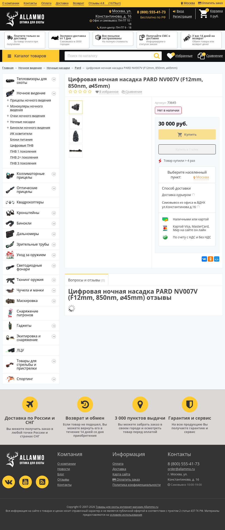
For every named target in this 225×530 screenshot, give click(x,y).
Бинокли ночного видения (30, 128)
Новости (63, 469)
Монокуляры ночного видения (26, 108)
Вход (180, 11)
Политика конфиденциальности (136, 485)
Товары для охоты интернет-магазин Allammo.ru (127, 507)
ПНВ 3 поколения (23, 163)
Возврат (78, 3)
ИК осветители (21, 133)
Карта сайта (121, 474)
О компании (10, 3)
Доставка (62, 3)
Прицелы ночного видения (30, 100)
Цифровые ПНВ (21, 145)
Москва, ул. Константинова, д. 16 (113, 14)
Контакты (30, 3)
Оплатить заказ (210, 3)
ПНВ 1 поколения (23, 151)
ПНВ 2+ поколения (24, 157)
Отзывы (63, 479)
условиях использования (126, 515)
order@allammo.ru (181, 469)
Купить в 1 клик (187, 149)
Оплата (46, 3)
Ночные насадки (22, 122)
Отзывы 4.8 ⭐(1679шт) (105, 3)
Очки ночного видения (27, 116)
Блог (60, 474)
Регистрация (182, 16)
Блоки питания (21, 139)
